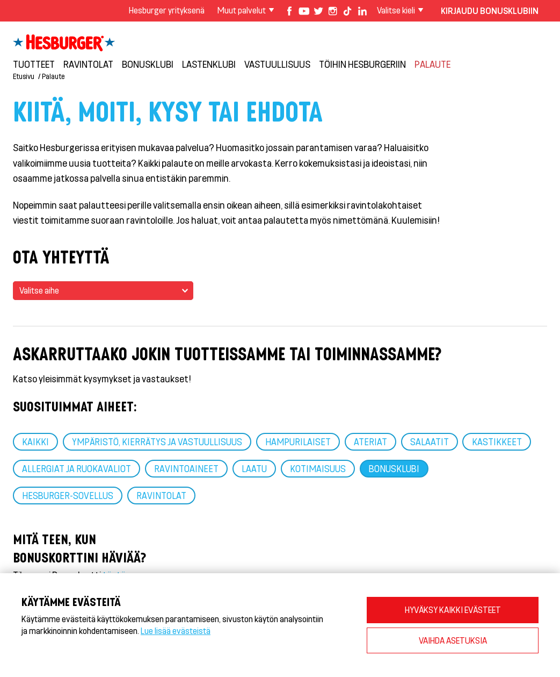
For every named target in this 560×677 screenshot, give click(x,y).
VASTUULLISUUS (277, 64)
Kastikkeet (497, 441)
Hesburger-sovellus (67, 495)
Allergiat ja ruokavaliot (76, 468)
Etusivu (23, 76)
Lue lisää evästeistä (175, 630)
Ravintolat (88, 64)
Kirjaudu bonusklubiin (490, 10)
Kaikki (35, 441)
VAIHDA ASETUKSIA (453, 640)
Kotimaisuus (318, 468)
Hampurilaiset (298, 441)
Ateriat (370, 441)
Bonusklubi (147, 64)
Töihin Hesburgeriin (362, 64)
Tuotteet (34, 64)
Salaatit (429, 441)
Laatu (254, 468)
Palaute (432, 64)
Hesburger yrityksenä (167, 10)
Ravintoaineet (186, 468)
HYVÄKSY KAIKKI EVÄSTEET (453, 609)
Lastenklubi (209, 64)
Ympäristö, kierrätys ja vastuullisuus (157, 441)
